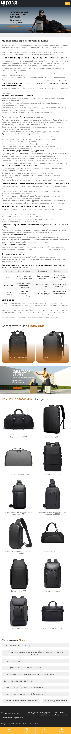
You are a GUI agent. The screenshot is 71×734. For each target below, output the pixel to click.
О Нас (44, 730)
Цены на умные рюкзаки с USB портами (23, 694)
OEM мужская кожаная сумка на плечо (23, 668)
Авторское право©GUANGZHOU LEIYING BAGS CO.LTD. (19, 724)
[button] (65, 346)
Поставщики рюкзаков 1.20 (17, 645)
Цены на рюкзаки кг (14, 661)
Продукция (26, 730)
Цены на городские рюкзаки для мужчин (24, 687)
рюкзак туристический (56, 701)
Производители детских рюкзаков (20, 701)
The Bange (29, 203)
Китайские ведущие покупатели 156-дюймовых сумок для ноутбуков (35, 653)
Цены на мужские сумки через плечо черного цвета (29, 674)
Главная (3, 35)
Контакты (62, 730)
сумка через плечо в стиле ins (18, 681)
